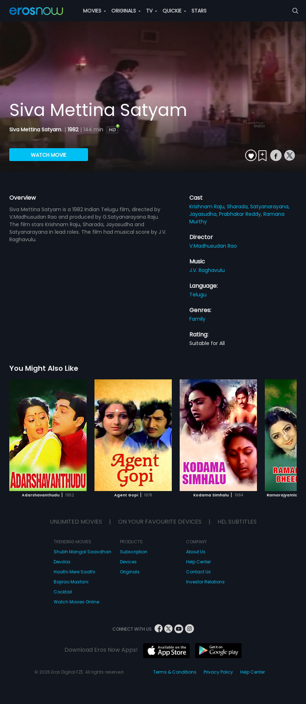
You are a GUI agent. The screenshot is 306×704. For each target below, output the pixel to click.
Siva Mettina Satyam (36, 129)
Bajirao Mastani (71, 582)
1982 (73, 129)
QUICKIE (174, 10)
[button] (285, 434)
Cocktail (63, 592)
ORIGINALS (126, 10)
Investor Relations (205, 582)
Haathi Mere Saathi (74, 572)
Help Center (198, 562)
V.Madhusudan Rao (213, 245)
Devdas (62, 562)
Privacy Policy (218, 672)
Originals (130, 572)
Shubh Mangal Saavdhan (82, 552)
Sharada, (238, 206)
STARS (199, 10)
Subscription (133, 552)
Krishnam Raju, (208, 206)
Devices (128, 562)
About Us (195, 552)
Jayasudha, (204, 214)
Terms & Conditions (174, 672)
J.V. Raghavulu (207, 270)
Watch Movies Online (76, 602)
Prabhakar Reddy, (241, 214)
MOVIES (94, 10)
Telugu (198, 294)
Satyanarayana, (270, 206)
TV (151, 10)
